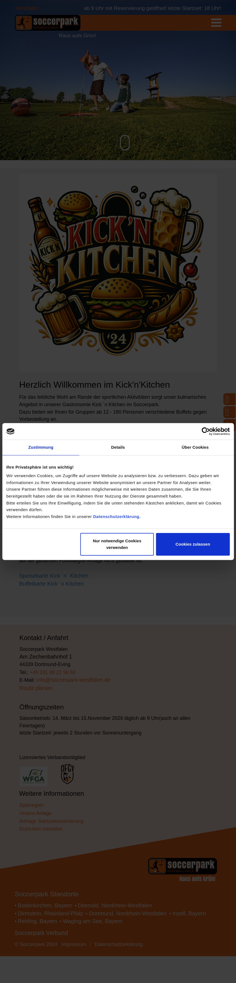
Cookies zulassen (192, 545)
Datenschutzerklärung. (116, 524)
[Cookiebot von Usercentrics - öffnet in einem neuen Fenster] (205, 430)
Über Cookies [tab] (195, 447)
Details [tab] (118, 447)
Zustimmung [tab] (40, 447)
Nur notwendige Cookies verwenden (117, 545)
